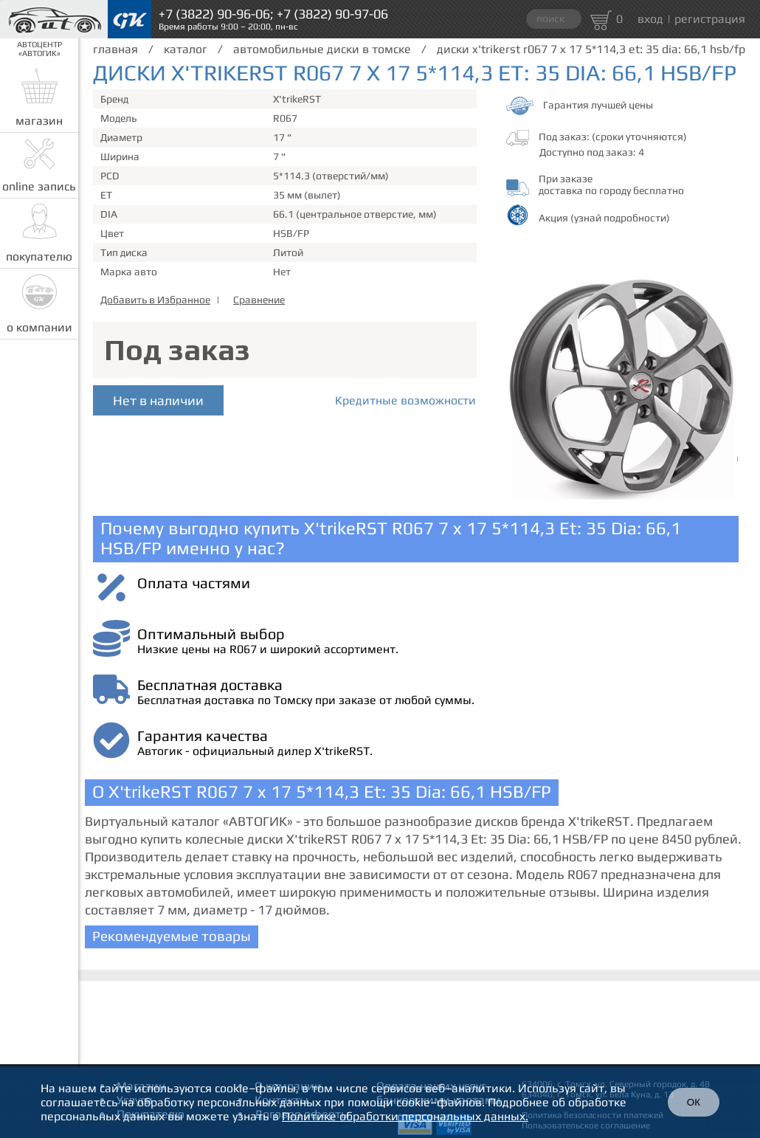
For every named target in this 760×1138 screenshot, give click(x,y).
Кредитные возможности (405, 400)
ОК (693, 1102)
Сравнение (259, 300)
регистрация (709, 19)
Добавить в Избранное (155, 300)
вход (650, 19)
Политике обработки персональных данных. (405, 1116)
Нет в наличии (158, 400)
